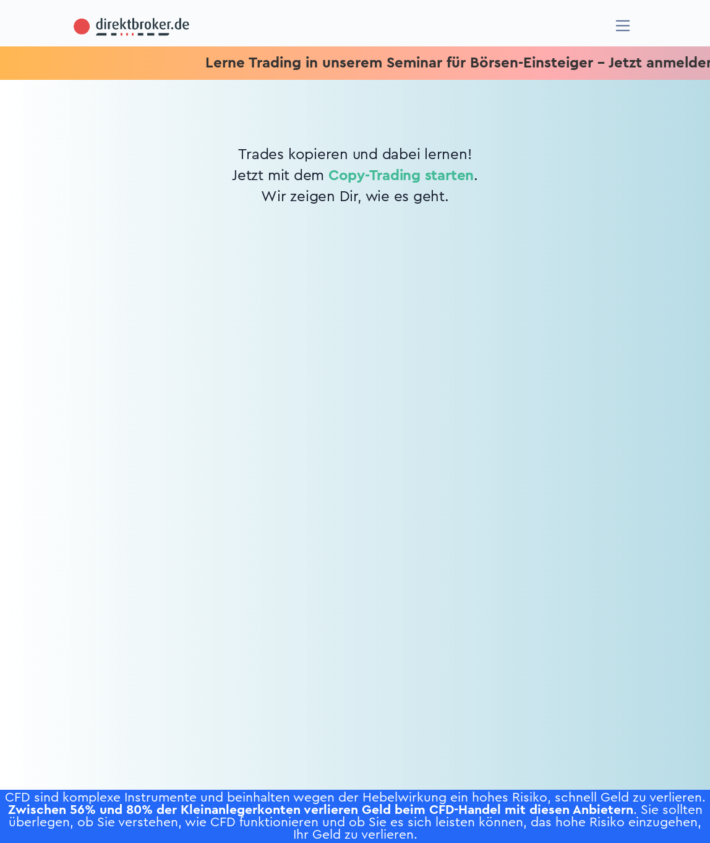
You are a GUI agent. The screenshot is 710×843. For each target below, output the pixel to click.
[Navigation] (623, 26)
